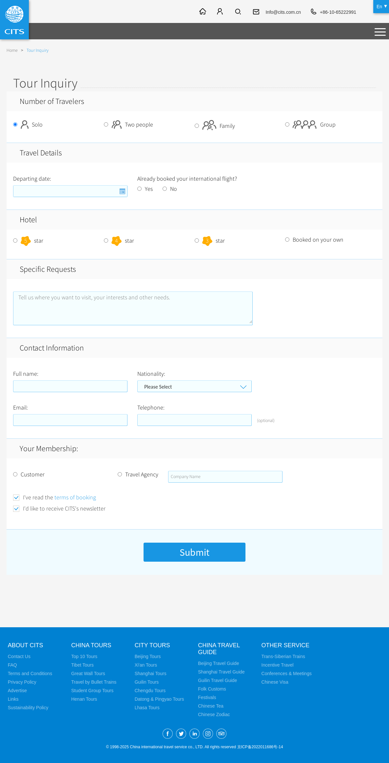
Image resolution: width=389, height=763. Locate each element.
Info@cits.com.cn (283, 12)
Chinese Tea (211, 706)
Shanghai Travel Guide (221, 671)
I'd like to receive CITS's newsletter (64, 509)
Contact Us (19, 656)
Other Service (286, 645)
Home (12, 50)
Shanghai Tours (150, 673)
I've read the (59, 497)
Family (215, 126)
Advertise (17, 690)
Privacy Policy (22, 682)
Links (13, 699)
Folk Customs (212, 689)
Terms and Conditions (30, 673)
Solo (28, 124)
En (379, 6)
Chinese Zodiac (214, 714)
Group (310, 124)
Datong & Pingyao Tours (159, 699)
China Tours (91, 645)
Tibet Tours (82, 665)
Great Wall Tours (88, 673)
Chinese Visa (275, 682)
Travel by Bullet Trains (93, 682)
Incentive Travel (278, 665)
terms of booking (75, 497)
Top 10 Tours (84, 656)
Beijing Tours (148, 656)
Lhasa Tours (147, 707)
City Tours (152, 645)
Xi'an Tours (146, 665)
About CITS (25, 645)
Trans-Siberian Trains (283, 656)
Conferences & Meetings (287, 673)
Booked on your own (314, 239)
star (28, 240)
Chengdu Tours (150, 690)
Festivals (207, 697)
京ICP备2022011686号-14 (260, 747)
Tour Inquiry (38, 50)
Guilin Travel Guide (217, 680)
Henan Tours (84, 699)
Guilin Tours (147, 682)
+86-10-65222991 (338, 12)
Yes (145, 188)
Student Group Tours (92, 690)
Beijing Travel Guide (218, 663)
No (170, 188)
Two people (128, 124)
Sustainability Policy (28, 707)
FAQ (12, 665)
